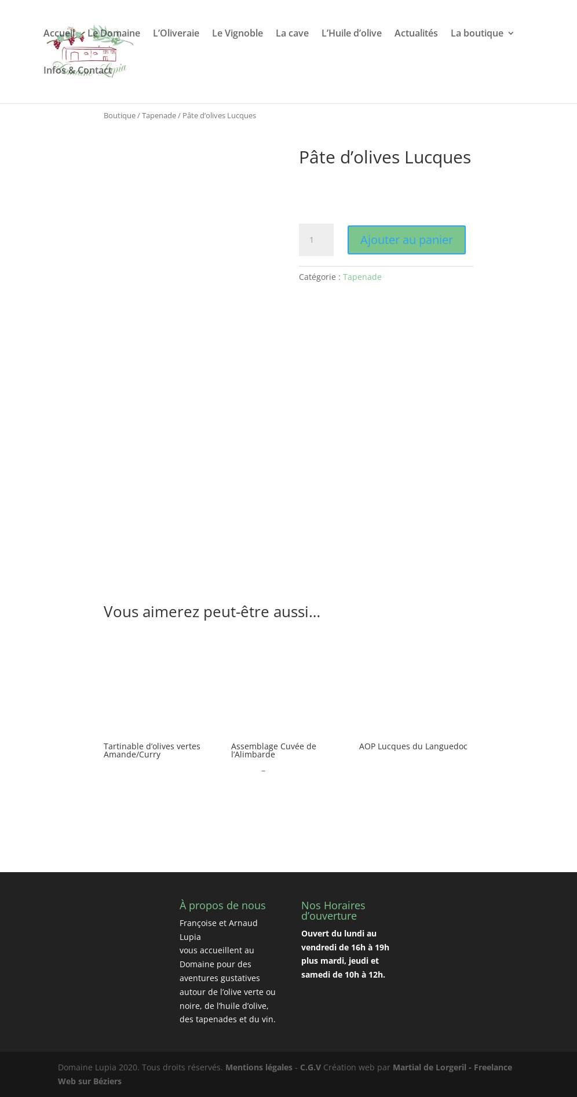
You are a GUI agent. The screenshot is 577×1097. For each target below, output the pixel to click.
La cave (292, 34)
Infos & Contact (77, 71)
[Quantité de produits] (316, 240)
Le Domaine (113, 34)
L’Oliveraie (176, 34)
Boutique (120, 115)
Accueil (59, 34)
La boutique (477, 34)
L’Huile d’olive (352, 34)
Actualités (416, 34)
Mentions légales (259, 1067)
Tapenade (159, 115)
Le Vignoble (237, 34)
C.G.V (310, 1067)
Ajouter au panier (406, 239)
